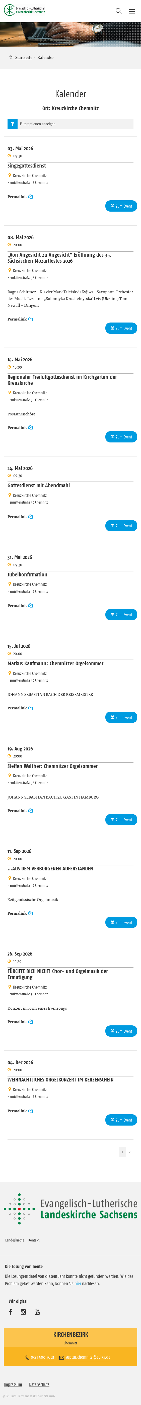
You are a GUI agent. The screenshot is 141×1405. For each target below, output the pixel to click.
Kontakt (33, 1239)
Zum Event (124, 206)
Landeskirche (14, 1239)
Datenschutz (39, 1384)
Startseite (23, 57)
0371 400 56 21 (42, 1357)
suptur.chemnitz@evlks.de (87, 1357)
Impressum (13, 1384)
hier (78, 1283)
